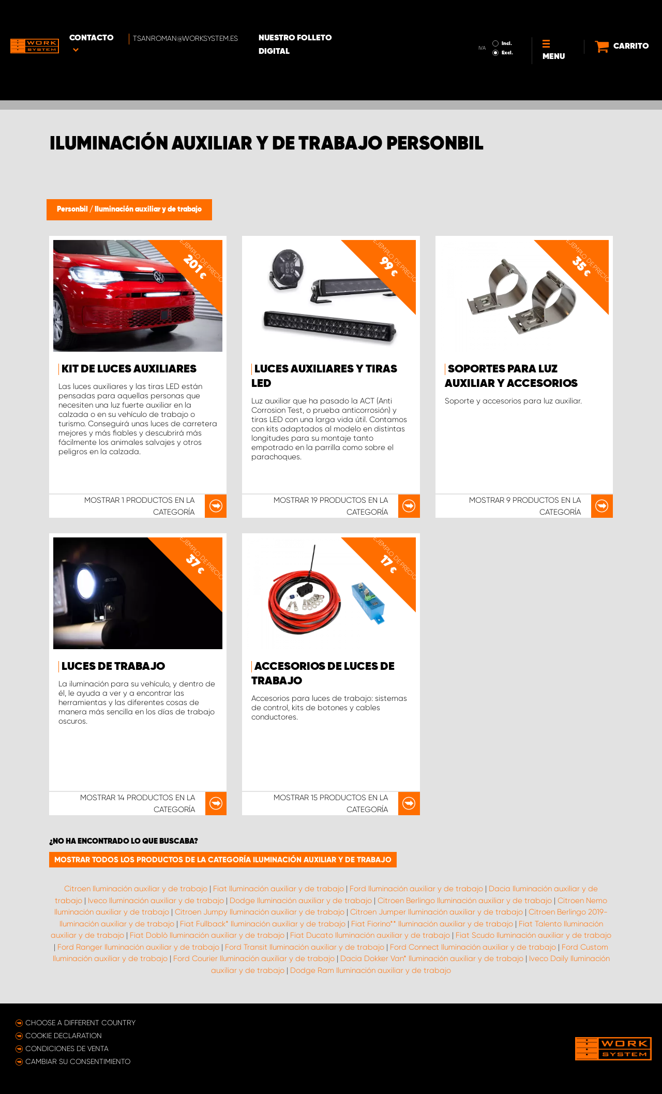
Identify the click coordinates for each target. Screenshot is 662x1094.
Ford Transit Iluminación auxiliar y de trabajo (304, 947)
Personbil (73, 209)
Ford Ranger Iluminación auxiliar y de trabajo (138, 947)
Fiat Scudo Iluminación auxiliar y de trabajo (533, 935)
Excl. (496, 23)
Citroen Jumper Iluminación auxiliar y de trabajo (436, 912)
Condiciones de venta (67, 1048)
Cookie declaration (63, 1035)
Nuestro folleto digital (326, 16)
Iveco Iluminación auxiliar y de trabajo (156, 900)
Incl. (496, 14)
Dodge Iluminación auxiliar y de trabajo (301, 900)
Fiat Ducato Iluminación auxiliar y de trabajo (370, 935)
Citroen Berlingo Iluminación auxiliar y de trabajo (465, 900)
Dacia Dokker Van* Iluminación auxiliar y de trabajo (431, 958)
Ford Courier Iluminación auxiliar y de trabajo (254, 958)
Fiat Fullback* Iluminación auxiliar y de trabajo (262, 923)
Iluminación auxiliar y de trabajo (148, 209)
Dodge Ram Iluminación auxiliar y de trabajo (370, 970)
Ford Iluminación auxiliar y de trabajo (416, 888)
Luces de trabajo (113, 666)
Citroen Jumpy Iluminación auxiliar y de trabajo (259, 912)
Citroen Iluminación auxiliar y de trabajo (135, 888)
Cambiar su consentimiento (77, 1061)
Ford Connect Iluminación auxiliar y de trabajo (473, 947)
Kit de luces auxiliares (129, 369)
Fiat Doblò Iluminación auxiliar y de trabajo (207, 935)
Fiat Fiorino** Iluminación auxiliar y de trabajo (432, 923)
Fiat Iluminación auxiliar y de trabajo (278, 888)
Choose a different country (80, 1022)
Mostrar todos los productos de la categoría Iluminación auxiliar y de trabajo (223, 859)
